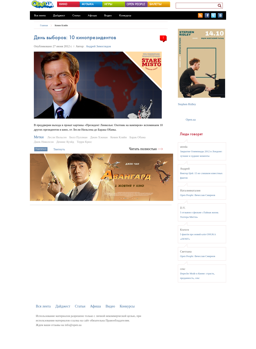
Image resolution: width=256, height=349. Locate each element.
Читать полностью (143, 149)
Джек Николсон (44, 141)
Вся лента (40, 15)
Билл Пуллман (78, 137)
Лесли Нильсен (57, 137)
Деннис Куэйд (65, 141)
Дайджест (59, 15)
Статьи (76, 15)
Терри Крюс (84, 141)
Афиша (92, 15)
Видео (108, 15)
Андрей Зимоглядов (98, 46)
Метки (39, 137)
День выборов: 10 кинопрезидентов (75, 37)
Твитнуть (59, 149)
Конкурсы (125, 15)
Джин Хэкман (99, 137)
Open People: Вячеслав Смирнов (197, 195)
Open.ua (191, 119)
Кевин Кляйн (61, 25)
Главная (44, 25)
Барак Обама (137, 137)
